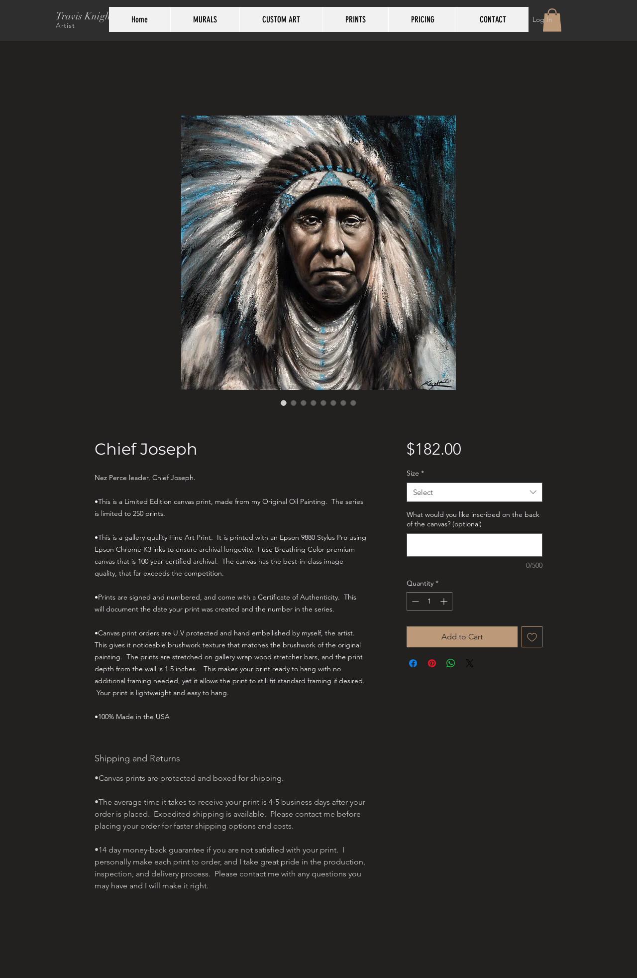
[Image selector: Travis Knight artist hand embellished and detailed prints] (343, 403)
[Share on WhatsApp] (451, 663)
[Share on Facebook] (413, 663)
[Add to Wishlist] (532, 636)
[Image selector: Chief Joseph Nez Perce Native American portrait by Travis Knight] (284, 403)
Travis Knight (84, 16)
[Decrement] (414, 601)
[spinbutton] (429, 601)
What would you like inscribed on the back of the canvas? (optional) (473, 519)
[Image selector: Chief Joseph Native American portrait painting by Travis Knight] (294, 403)
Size (415, 473)
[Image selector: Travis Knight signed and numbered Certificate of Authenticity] (353, 403)
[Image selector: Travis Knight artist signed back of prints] (333, 403)
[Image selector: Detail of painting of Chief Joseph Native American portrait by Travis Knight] (304, 403)
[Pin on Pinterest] (432, 663)
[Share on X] (470, 663)
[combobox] (474, 492)
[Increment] (444, 601)
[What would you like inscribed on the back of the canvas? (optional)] (474, 545)
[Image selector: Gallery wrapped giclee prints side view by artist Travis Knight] (323, 403)
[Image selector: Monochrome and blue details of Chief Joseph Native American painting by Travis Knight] (313, 403)
